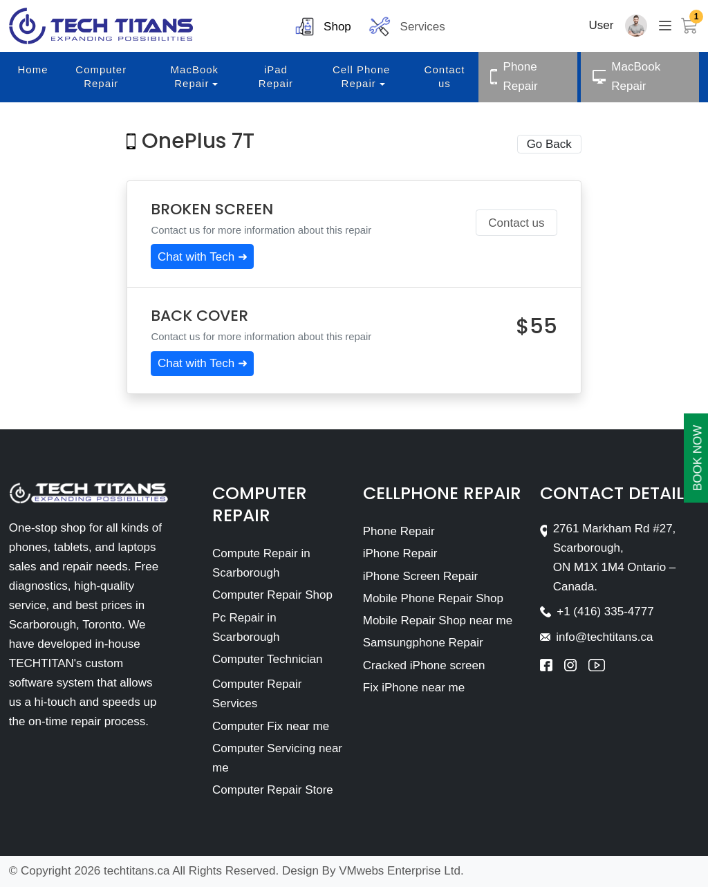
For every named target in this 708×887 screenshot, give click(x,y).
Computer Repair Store (272, 789)
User (601, 25)
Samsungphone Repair (423, 642)
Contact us (516, 223)
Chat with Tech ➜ (203, 256)
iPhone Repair (400, 553)
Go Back (549, 144)
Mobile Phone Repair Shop (433, 598)
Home (33, 69)
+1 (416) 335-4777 (605, 611)
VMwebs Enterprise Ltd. (401, 870)
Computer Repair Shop (272, 594)
